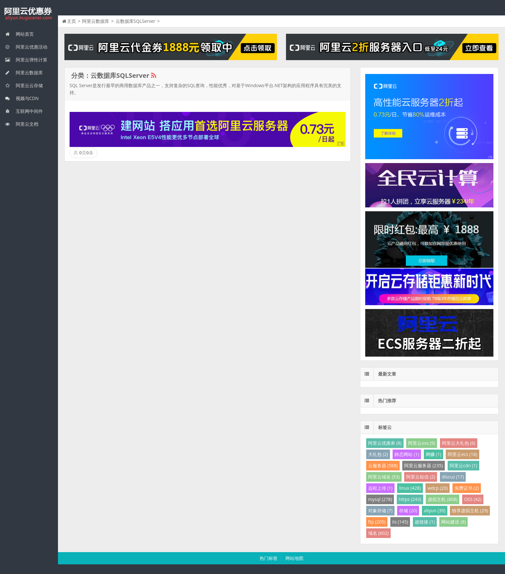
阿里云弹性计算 (26, 60)
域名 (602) (378, 533)
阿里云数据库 (24, 72)
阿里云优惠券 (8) (385, 443)
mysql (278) (380, 499)
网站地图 (294, 558)
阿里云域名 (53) (384, 477)
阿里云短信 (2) (420, 477)
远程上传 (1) (380, 488)
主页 (71, 21)
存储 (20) (408, 510)
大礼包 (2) (378, 454)
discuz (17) (453, 477)
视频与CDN (22, 98)
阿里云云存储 (24, 85)
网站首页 (19, 34)
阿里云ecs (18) (462, 454)
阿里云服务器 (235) (423, 465)
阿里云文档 (21, 124)
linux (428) (410, 488)
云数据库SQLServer (136, 21)
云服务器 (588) (383, 465)
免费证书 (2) (466, 488)
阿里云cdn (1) (463, 465)
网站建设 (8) (453, 522)
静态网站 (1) (407, 454)
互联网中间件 (24, 111)
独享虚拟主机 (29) (470, 510)
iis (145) (400, 522)
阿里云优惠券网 (29, 14)
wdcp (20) (437, 488)
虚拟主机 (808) (442, 499)
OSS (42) (472, 499)
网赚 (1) (433, 454)
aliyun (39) (434, 510)
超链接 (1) (425, 522)
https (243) (410, 499)
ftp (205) (377, 522)
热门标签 (269, 558)
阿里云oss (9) (421, 443)
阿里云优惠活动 (26, 47)
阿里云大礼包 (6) (458, 443)
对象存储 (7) (380, 510)
